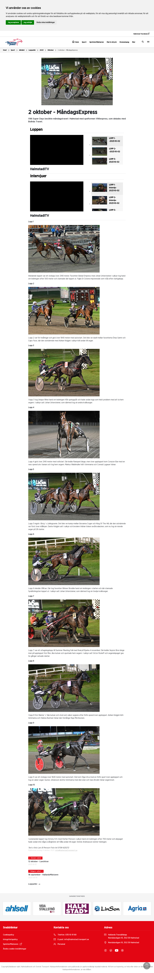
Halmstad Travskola (141, 34)
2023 (43, 50)
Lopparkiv (34, 50)
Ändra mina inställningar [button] (45, 22)
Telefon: (65, 934)
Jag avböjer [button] (27, 22)
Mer (133, 42)
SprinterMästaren (96, 42)
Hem (75, 42)
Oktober (52, 50)
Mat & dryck (112, 42)
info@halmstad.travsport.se (66, 850)
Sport (84, 42)
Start (6, 50)
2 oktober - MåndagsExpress (68, 50)
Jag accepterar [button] (13, 22)
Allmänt (23, 50)
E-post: (71, 939)
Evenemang (124, 42)
